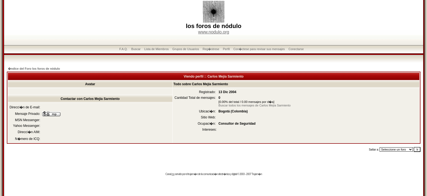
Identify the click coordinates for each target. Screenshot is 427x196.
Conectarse (296, 49)
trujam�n (192, 174)
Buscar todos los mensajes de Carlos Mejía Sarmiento (254, 105)
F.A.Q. (123, 49)
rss (173, 174)
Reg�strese (211, 49)
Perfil (226, 49)
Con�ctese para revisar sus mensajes (259, 49)
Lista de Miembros (156, 49)
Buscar (136, 49)
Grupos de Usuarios (185, 49)
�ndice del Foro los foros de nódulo (34, 68)
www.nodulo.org (213, 32)
